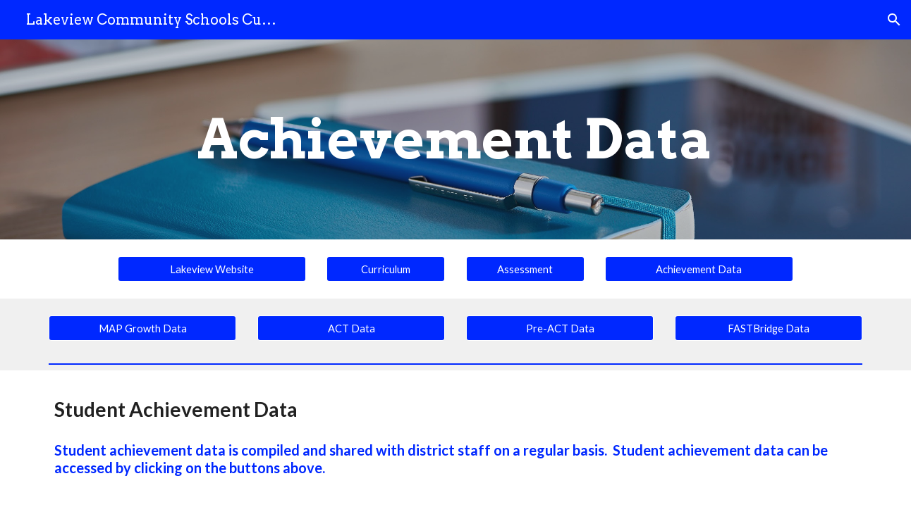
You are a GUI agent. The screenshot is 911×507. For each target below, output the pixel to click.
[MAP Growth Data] (142, 328)
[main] (455, 139)
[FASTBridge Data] (768, 328)
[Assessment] (525, 269)
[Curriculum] (385, 269)
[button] (894, 20)
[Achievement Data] (699, 269)
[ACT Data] (351, 328)
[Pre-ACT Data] (560, 328)
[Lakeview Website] (211, 269)
